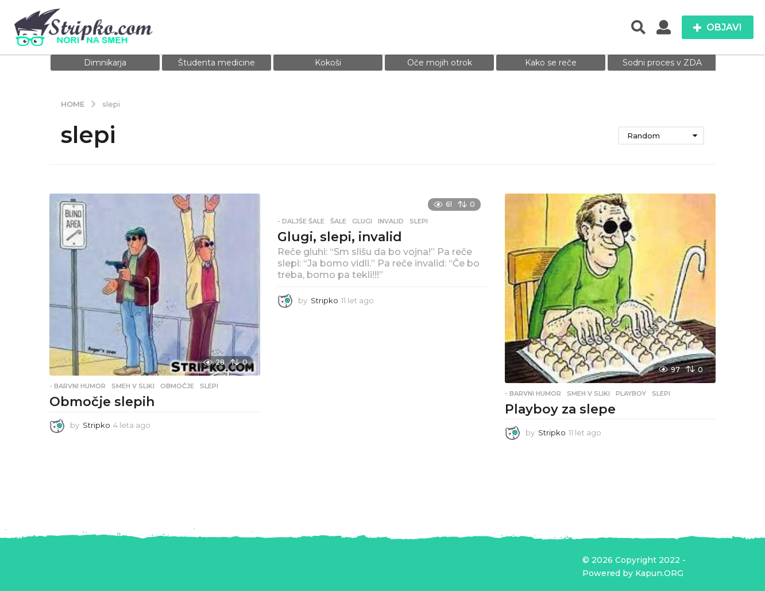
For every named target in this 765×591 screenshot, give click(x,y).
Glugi (362, 221)
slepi (209, 386)
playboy (631, 393)
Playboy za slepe (560, 409)
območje (177, 386)
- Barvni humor (77, 386)
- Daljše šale (300, 221)
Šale (338, 221)
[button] (638, 27)
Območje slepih (101, 402)
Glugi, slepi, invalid (339, 237)
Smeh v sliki (132, 386)
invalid (391, 221)
